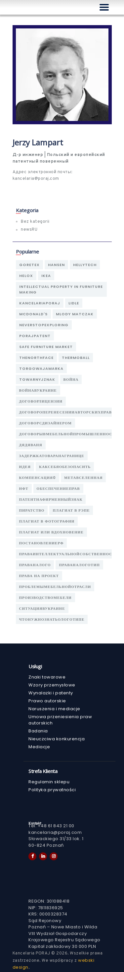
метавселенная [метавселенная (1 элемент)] (83, 477)
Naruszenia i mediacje (54, 709)
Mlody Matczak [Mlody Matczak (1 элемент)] (75, 314)
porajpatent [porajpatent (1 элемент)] (35, 335)
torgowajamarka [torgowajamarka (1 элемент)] (41, 368)
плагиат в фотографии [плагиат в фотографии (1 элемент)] (47, 521)
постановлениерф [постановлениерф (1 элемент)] (41, 543)
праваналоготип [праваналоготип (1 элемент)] (79, 564)
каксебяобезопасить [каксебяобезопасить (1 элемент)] (65, 466)
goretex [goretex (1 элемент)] (29, 264)
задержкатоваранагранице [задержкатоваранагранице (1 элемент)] (51, 455)
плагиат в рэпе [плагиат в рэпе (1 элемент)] (71, 510)
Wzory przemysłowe (51, 685)
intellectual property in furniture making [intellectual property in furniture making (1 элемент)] (61, 289)
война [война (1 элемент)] (71, 379)
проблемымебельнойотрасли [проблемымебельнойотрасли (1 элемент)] (55, 586)
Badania (38, 731)
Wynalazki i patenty (50, 693)
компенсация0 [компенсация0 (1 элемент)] (37, 477)
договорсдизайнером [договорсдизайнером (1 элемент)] (45, 423)
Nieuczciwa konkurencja (56, 739)
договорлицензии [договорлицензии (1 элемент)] (41, 401)
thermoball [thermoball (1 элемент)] (76, 357)
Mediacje (39, 747)
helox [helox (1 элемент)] (26, 275)
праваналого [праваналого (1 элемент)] (35, 564)
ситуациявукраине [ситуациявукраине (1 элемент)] (42, 608)
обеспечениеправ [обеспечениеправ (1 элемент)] (58, 488)
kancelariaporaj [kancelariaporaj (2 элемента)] (39, 303)
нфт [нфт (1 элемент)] (23, 488)
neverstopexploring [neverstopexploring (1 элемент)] (43, 325)
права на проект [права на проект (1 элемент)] (39, 575)
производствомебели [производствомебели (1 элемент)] (45, 597)
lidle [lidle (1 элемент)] (73, 303)
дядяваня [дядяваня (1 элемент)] (30, 444)
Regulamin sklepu (48, 782)
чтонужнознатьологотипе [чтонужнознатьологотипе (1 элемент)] (52, 619)
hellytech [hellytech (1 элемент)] (85, 264)
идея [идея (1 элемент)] (25, 466)
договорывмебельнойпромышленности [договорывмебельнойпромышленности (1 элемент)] (68, 434)
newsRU (29, 229)
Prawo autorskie (47, 701)
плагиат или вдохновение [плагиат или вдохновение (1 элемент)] (51, 532)
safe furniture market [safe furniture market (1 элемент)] (46, 346)
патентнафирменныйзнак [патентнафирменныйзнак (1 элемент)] (51, 499)
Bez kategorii (35, 221)
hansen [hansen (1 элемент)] (56, 264)
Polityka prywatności (52, 790)
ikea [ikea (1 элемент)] (46, 275)
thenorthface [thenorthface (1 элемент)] (36, 357)
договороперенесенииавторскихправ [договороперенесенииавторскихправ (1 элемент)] (65, 412)
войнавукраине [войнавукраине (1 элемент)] (38, 390)
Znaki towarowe (46, 677)
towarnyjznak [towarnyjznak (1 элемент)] (37, 379)
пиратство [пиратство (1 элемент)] (32, 510)
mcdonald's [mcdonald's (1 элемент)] (33, 314)
